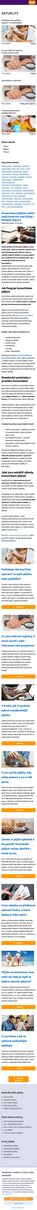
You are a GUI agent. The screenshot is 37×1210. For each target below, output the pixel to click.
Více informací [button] (7, 1194)
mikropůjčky (29, 177)
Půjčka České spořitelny (12, 1108)
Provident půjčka (10, 1100)
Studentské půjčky (10, 1146)
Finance (33, 134)
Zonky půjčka (8, 1097)
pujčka (12, 193)
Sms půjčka (8, 1154)
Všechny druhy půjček (12, 1157)
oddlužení (25, 185)
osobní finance (5, 188)
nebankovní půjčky (17, 180)
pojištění (25, 188)
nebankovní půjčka (6, 180)
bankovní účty (25, 166)
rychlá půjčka (9, 201)
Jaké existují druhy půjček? (14, 1121)
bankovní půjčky (17, 166)
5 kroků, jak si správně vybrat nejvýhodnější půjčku (15, 710)
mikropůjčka (21, 177)
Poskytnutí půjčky (16, 190)
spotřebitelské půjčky (25, 201)
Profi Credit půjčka (11, 1103)
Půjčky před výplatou (28, 104)
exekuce (23, 169)
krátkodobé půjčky (24, 174)
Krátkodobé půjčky (10, 1151)
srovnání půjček (18, 204)
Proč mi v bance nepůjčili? (13, 1133)
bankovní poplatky (6, 166)
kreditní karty (5, 177)
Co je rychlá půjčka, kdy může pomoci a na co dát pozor (16, 777)
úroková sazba (26, 204)
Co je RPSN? (8, 1130)
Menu (32, 3)
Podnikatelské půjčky (11, 1149)
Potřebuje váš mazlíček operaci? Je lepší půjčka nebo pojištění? (16, 574)
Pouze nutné (18, 1203)
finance (28, 169)
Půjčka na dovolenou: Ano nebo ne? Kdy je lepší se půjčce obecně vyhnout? (17, 977)
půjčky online (21, 196)
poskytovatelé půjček (28, 190)
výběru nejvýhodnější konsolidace (16, 535)
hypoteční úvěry (18, 171)
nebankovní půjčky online (8, 182)
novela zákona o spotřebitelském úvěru (12, 185)
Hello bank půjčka (10, 1105)
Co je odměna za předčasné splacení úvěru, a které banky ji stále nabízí (18, 910)
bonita (13, 169)
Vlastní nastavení (18, 1208)
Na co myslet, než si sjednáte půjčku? (17, 1127)
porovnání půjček (6, 190)
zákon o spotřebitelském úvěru (15, 207)
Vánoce (4, 207)
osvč (12, 188)
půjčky (15, 196)
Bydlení (6, 149)
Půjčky (33, 43)
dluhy (18, 169)
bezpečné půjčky (6, 169)
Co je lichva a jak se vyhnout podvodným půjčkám (14, 1041)
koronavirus (15, 174)
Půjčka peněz (19, 193)
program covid (5, 193)
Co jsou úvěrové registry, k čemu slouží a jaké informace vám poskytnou (18, 641)
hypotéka (25, 171)
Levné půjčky (13, 177)
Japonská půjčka (6, 174)
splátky (16, 201)
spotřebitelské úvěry (7, 204)
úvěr (33, 204)
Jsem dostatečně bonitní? (13, 1124)
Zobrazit (19, 607)
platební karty (18, 188)
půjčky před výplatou (7, 199)
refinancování (17, 199)
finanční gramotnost (7, 171)
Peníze (5, 146)
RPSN (3, 201)
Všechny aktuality (19, 1079)
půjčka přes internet (7, 196)
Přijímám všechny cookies (18, 1199)
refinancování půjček (27, 199)
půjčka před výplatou (29, 193)
